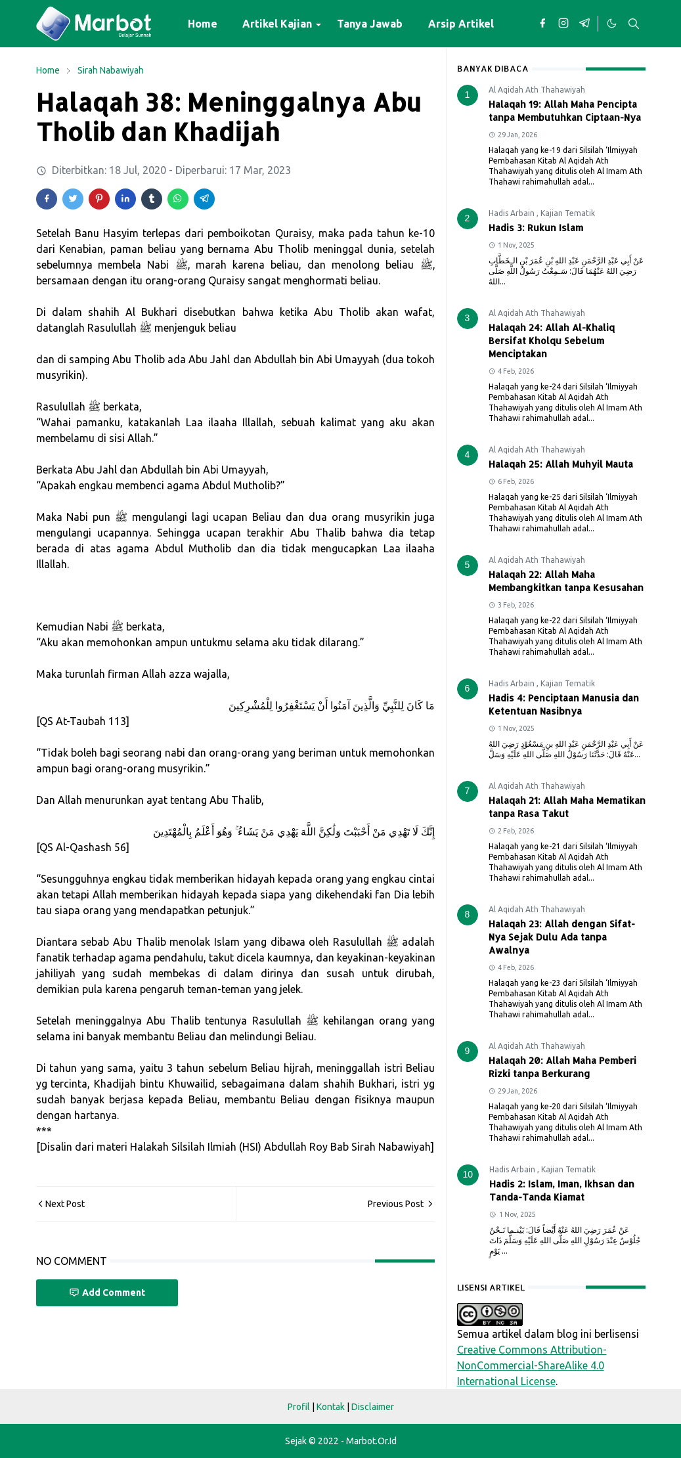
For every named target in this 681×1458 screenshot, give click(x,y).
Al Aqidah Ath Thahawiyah (537, 89)
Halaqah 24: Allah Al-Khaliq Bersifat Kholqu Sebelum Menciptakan (552, 340)
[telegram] (584, 24)
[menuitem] (202, 23)
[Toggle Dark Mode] (611, 23)
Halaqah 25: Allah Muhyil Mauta (561, 464)
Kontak (331, 1407)
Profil (299, 1407)
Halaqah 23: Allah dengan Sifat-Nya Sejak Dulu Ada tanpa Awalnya (562, 937)
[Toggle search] (634, 23)
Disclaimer (372, 1407)
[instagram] (563, 24)
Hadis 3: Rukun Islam (536, 227)
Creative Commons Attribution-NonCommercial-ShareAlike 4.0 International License (532, 1365)
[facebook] (542, 24)
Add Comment (107, 1292)
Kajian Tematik (567, 213)
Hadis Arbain (513, 213)
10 (468, 1174)
